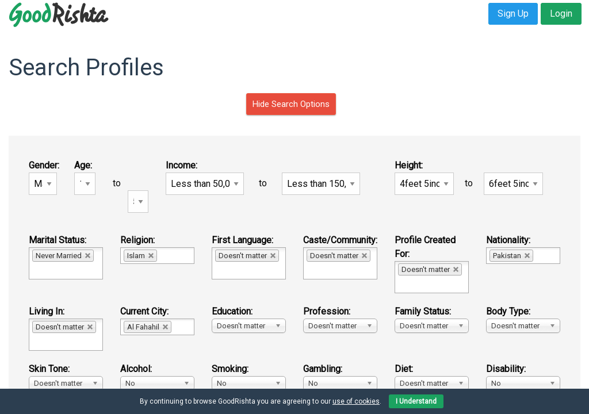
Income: (181, 165)
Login (561, 13)
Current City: (144, 311)
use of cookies (356, 401)
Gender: (44, 165)
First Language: (242, 240)
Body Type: (508, 311)
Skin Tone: (49, 368)
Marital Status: (57, 240)
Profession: (326, 311)
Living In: (46, 311)
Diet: (404, 368)
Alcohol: (136, 368)
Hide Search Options (291, 104)
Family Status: (423, 311)
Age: (83, 165)
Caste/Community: (340, 240)
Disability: (506, 368)
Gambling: (322, 368)
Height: (409, 165)
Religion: (137, 240)
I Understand (416, 401)
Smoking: (230, 368)
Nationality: (508, 240)
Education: (232, 311)
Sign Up (513, 13)
